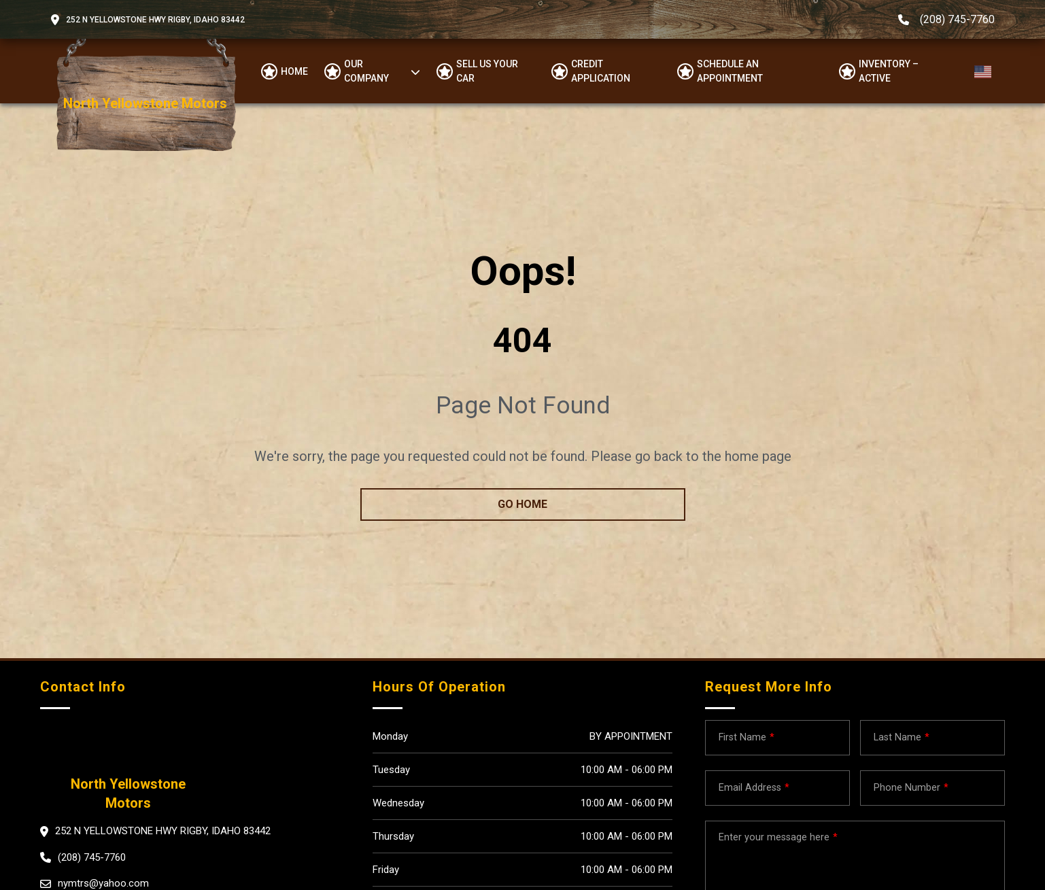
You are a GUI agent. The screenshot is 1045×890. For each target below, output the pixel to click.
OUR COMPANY (366, 71)
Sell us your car (487, 71)
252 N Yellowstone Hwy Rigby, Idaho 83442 (155, 19)
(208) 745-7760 (957, 19)
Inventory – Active (889, 71)
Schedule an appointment (730, 71)
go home (522, 504)
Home (294, 71)
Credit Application (600, 71)
